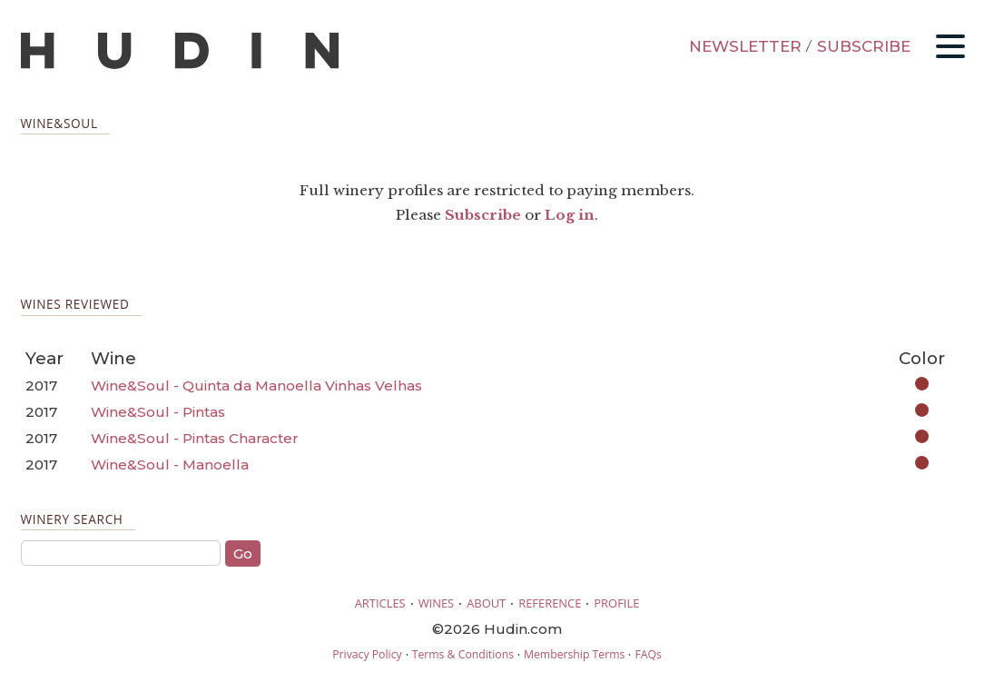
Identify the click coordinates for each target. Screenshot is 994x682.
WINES (436, 603)
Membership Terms (574, 654)
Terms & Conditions (463, 654)
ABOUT (486, 603)
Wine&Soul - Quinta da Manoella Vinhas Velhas (256, 385)
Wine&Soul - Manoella (170, 464)
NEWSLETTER (745, 46)
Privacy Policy (366, 654)
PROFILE (616, 603)
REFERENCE (549, 603)
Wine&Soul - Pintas (158, 411)
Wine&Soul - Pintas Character (195, 438)
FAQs (648, 654)
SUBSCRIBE (863, 46)
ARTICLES (380, 603)
